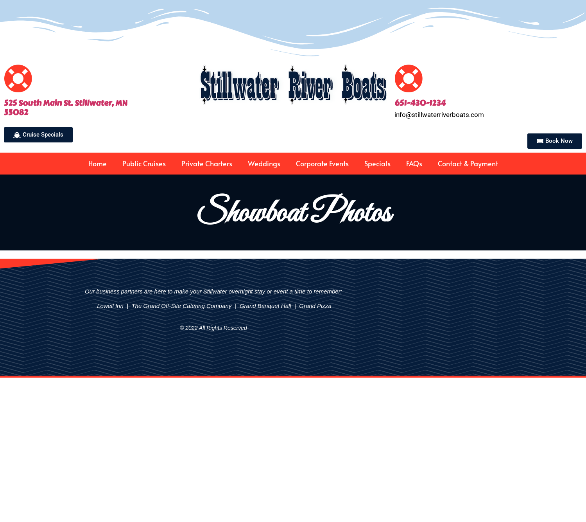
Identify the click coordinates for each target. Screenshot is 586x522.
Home (97, 163)
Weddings (264, 163)
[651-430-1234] (408, 78)
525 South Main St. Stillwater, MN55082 (65, 108)
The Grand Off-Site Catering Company (181, 305)
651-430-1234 (420, 103)
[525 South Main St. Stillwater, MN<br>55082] (18, 78)
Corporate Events (322, 163)
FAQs (414, 163)
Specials (377, 163)
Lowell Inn (109, 305)
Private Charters (206, 163)
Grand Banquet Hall (265, 305)
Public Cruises (144, 163)
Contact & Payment (468, 163)
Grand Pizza (315, 305)
